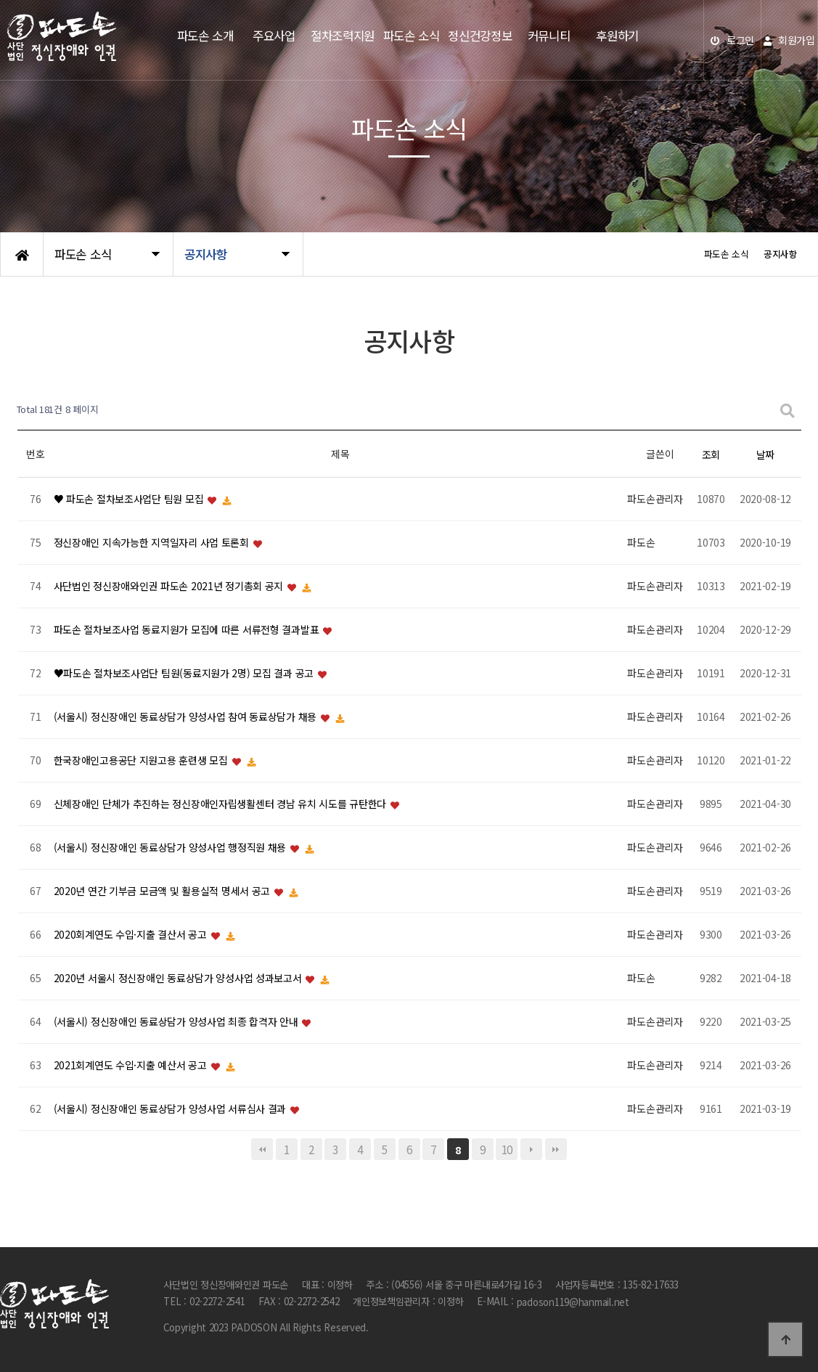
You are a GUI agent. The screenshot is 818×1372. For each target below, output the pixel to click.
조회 (711, 454)
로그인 (732, 40)
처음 (262, 1149)
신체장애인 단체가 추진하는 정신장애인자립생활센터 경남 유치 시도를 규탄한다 (221, 804)
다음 (531, 1149)
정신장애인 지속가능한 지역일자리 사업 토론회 (153, 543)
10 (507, 1149)
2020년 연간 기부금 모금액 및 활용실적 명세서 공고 (163, 891)
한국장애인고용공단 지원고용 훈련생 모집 (142, 761)
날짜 (765, 454)
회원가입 (789, 40)
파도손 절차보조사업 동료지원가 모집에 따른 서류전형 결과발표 (188, 630)
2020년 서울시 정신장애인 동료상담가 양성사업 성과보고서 (179, 978)
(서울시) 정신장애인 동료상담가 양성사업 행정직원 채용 (171, 848)
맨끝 (556, 1149)
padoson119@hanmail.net (573, 1302)
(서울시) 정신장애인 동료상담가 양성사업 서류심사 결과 (171, 1109)
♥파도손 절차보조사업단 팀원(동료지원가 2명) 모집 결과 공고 (185, 673)
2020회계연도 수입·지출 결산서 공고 (132, 935)
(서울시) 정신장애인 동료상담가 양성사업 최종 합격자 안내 (177, 1022)
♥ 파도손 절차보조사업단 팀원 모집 (130, 499)
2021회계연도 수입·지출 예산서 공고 (132, 1065)
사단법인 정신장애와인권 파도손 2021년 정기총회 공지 (170, 586)
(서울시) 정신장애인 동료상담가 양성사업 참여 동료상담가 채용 (186, 717)
